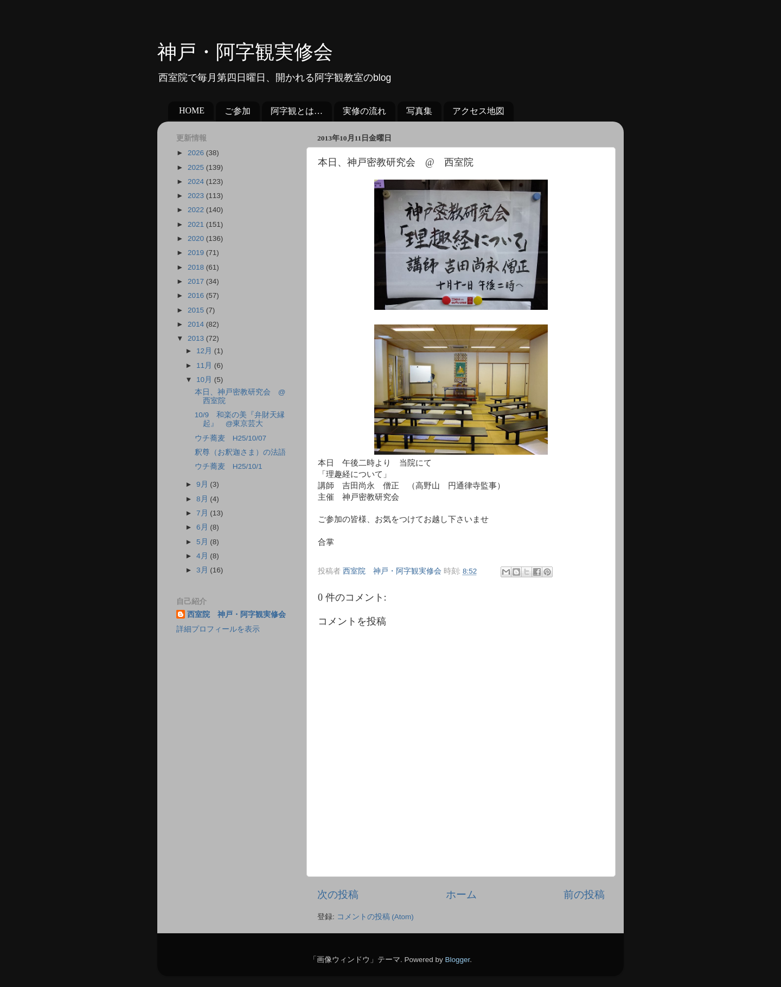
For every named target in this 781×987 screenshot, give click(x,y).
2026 (197, 153)
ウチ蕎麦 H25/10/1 (229, 466)
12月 (205, 351)
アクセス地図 (478, 111)
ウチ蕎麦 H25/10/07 (230, 438)
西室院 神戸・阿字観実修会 (236, 614)
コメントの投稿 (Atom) (375, 917)
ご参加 (238, 111)
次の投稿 (338, 894)
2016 (197, 295)
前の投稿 (584, 894)
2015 (197, 310)
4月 (203, 556)
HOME (191, 110)
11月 (205, 365)
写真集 (419, 111)
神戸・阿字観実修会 (245, 52)
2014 (197, 324)
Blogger (457, 960)
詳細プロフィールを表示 (218, 629)
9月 (203, 484)
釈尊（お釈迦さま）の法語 (240, 452)
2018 (197, 267)
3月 (203, 570)
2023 (197, 196)
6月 (203, 527)
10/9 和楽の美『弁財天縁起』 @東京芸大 (240, 419)
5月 (203, 542)
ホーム (461, 894)
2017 (197, 281)
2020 (197, 238)
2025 (197, 167)
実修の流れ (364, 111)
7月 (203, 513)
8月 (203, 499)
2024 (197, 181)
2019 (197, 253)
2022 (197, 210)
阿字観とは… (297, 111)
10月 (205, 379)
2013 (197, 338)
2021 (197, 224)
